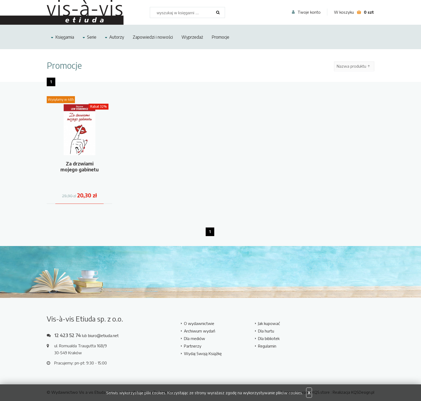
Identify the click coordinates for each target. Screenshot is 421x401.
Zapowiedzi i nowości (153, 37)
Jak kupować (269, 323)
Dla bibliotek (269, 338)
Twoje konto (309, 12)
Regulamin (267, 346)
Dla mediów (194, 338)
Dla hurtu (266, 330)
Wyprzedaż (192, 37)
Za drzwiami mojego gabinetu (79, 166)
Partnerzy (192, 346)
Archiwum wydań (199, 330)
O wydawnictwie (199, 323)
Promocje (220, 37)
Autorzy (116, 37)
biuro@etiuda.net (103, 335)
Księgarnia (64, 37)
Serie (91, 37)
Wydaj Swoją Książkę (203, 353)
